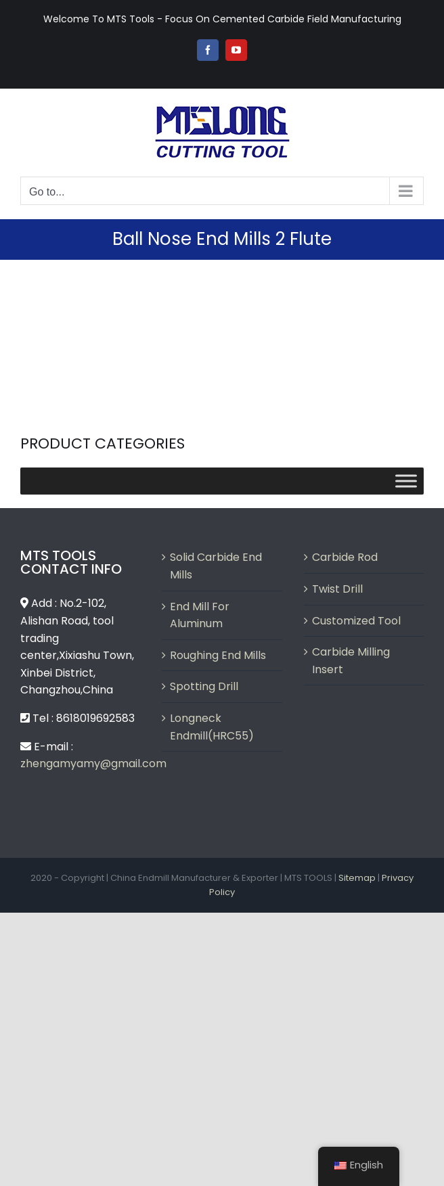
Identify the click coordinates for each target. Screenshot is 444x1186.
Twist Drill (337, 589)
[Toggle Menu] (406, 481)
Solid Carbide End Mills (216, 566)
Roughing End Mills (218, 655)
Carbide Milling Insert (351, 660)
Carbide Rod (345, 557)
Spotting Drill (204, 686)
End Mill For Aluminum (199, 615)
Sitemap (357, 877)
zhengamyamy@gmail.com (93, 763)
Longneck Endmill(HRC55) (212, 727)
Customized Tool (356, 621)
